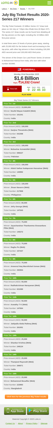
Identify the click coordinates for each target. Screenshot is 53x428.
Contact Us (10, 423)
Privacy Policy (31, 423)
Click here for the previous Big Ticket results (26, 397)
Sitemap (44, 423)
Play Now (26, 94)
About (20, 423)
